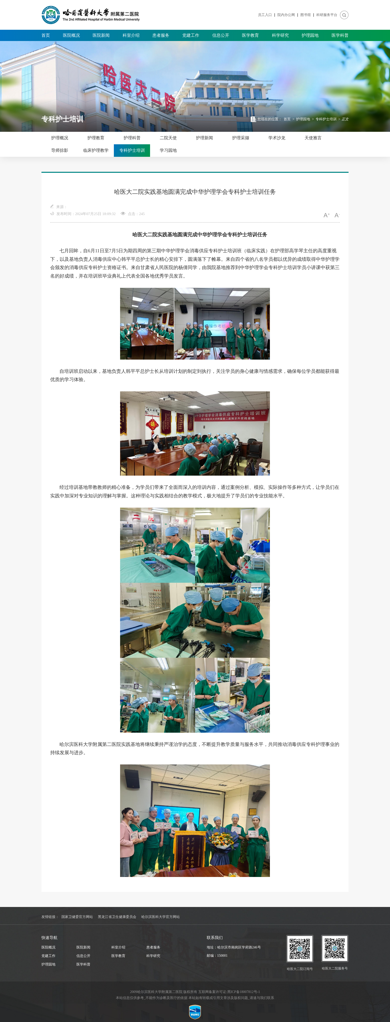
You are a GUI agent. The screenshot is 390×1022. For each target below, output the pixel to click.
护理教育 (95, 138)
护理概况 (59, 138)
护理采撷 (240, 138)
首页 (45, 35)
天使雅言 (313, 138)
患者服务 (160, 35)
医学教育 (250, 35)
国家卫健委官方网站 (77, 917)
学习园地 (168, 150)
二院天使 (168, 138)
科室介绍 (131, 35)
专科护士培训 (326, 119)
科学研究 (280, 35)
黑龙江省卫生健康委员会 (117, 917)
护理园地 (310, 35)
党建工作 (190, 35)
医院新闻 (101, 35)
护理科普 (132, 138)
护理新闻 (204, 138)
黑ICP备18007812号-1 (243, 992)
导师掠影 (59, 150)
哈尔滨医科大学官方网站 (160, 917)
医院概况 (71, 35)
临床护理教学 (96, 150)
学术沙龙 (276, 138)
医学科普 (340, 35)
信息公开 (220, 35)
